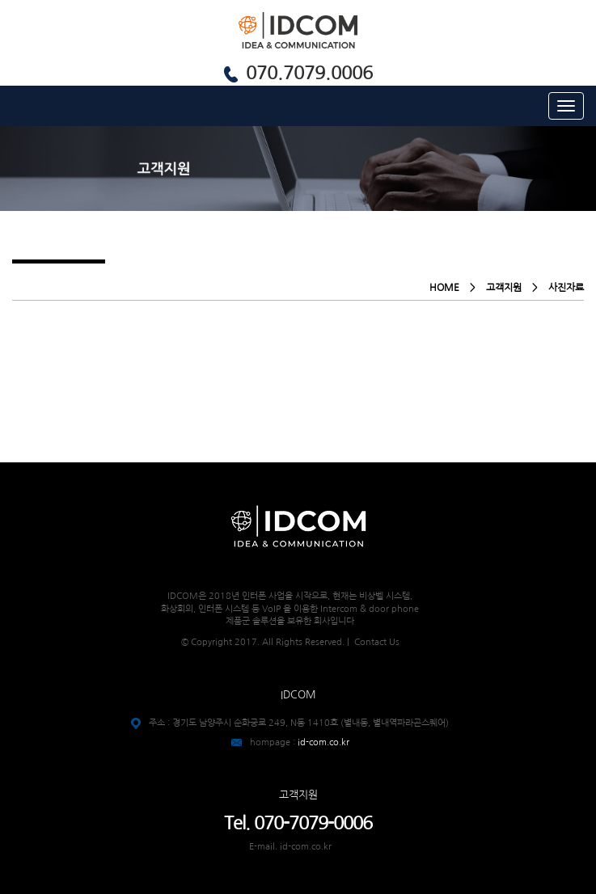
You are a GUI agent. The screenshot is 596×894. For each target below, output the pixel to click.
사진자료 (566, 288)
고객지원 (504, 288)
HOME (444, 288)
